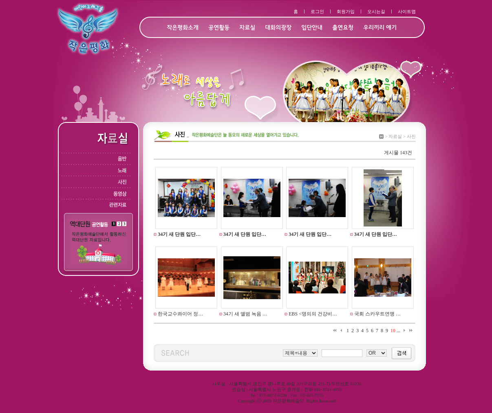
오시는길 (376, 11)
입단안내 (311, 28)
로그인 (317, 11)
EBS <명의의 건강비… (312, 314)
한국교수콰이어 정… (180, 314)
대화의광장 (278, 28)
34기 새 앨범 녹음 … (244, 314)
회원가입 (346, 11)
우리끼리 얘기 (380, 28)
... (398, 330)
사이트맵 (407, 11)
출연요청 (342, 28)
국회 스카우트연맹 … (377, 314)
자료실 (247, 28)
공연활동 (218, 28)
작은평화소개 (183, 28)
